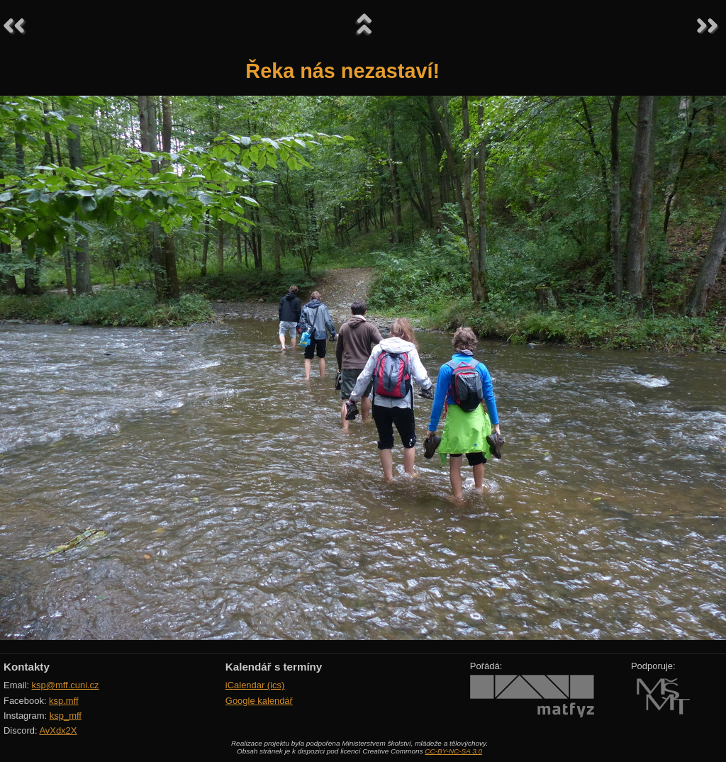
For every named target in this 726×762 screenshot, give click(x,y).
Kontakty (27, 667)
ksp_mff (66, 715)
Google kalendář (259, 700)
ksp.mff (64, 700)
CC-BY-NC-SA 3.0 (453, 751)
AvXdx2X (58, 730)
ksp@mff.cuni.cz (65, 685)
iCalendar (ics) (255, 685)
